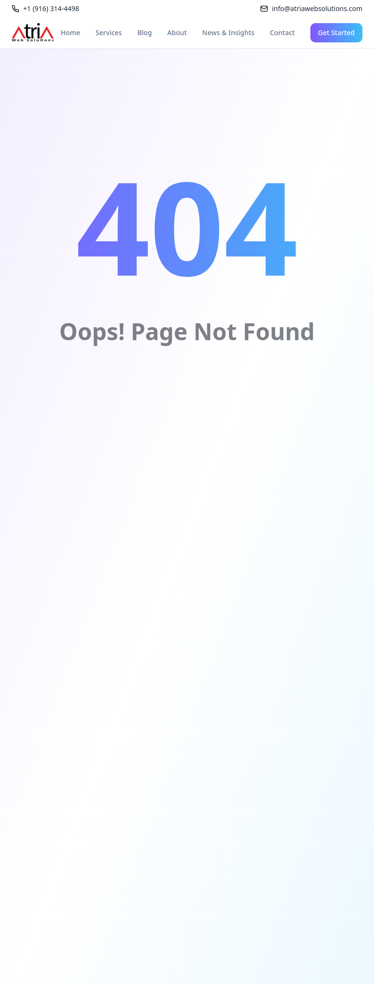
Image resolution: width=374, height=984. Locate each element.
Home (70, 32)
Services (108, 32)
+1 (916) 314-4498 (51, 8)
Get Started (336, 32)
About (177, 32)
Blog (144, 32)
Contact (282, 32)
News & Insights (228, 32)
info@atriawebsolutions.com (317, 8)
